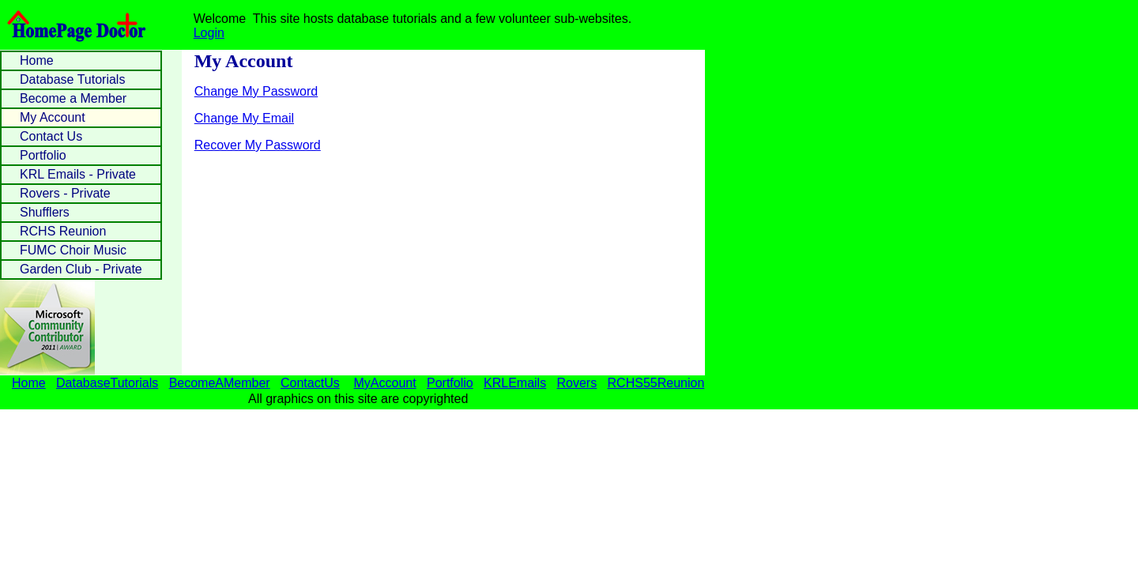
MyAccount (385, 383)
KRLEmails (515, 383)
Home (37, 60)
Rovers (577, 383)
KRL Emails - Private (78, 174)
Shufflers (45, 212)
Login (209, 33)
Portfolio (43, 155)
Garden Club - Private (81, 269)
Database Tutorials (72, 79)
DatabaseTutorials (107, 383)
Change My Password (256, 91)
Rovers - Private (65, 193)
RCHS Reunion (63, 231)
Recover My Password (257, 145)
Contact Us (51, 136)
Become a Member (73, 98)
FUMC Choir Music (73, 250)
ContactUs (310, 383)
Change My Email (244, 118)
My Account (52, 117)
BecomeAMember (219, 383)
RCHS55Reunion (656, 383)
